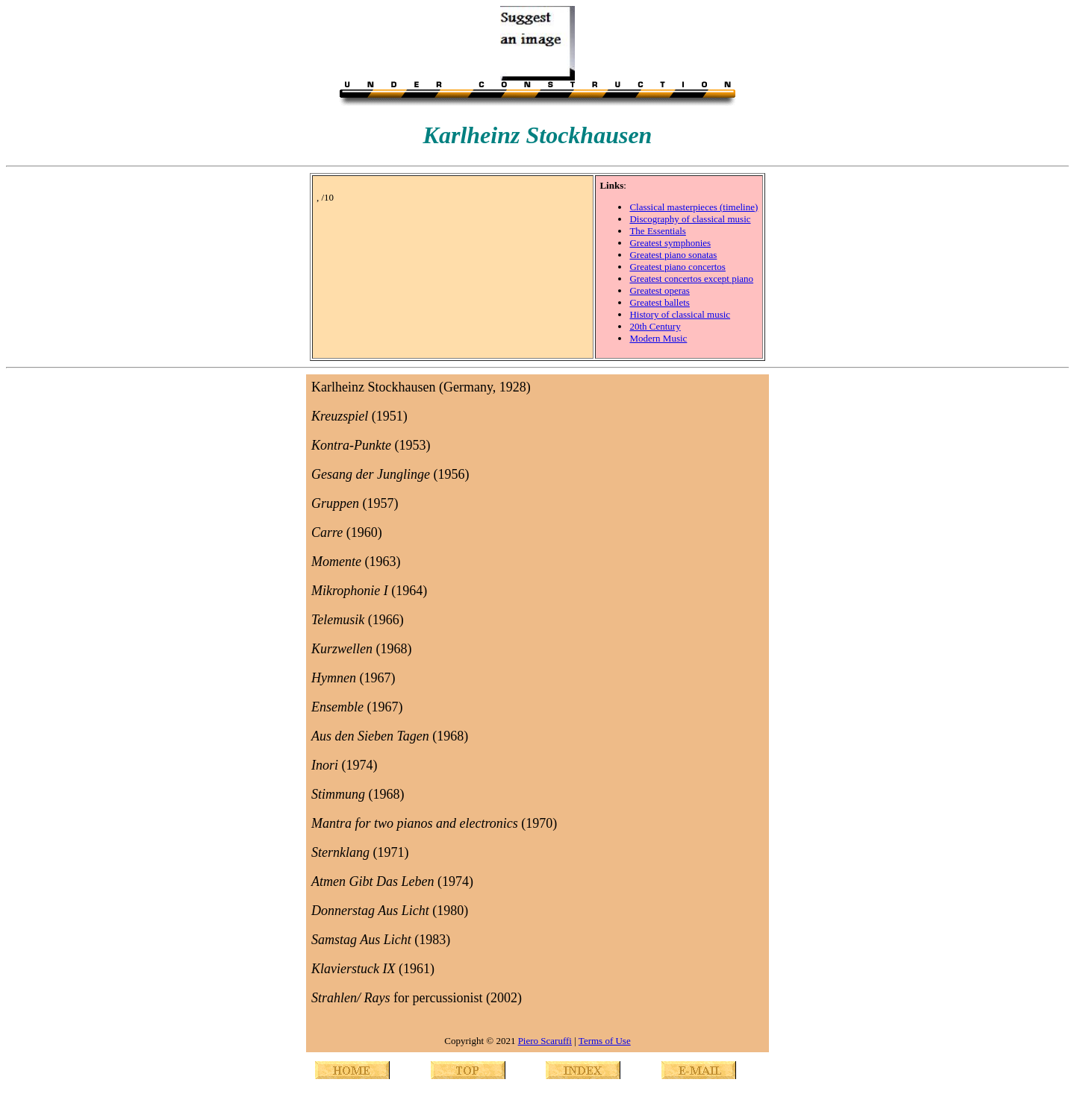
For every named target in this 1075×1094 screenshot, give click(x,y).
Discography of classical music (689, 218)
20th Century (654, 326)
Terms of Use (605, 1040)
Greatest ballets (659, 302)
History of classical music (679, 314)
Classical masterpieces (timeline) (693, 207)
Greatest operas (659, 290)
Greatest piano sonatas (673, 254)
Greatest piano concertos (677, 266)
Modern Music (658, 338)
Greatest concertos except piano (691, 278)
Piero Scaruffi (545, 1040)
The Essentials (657, 230)
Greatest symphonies (670, 242)
